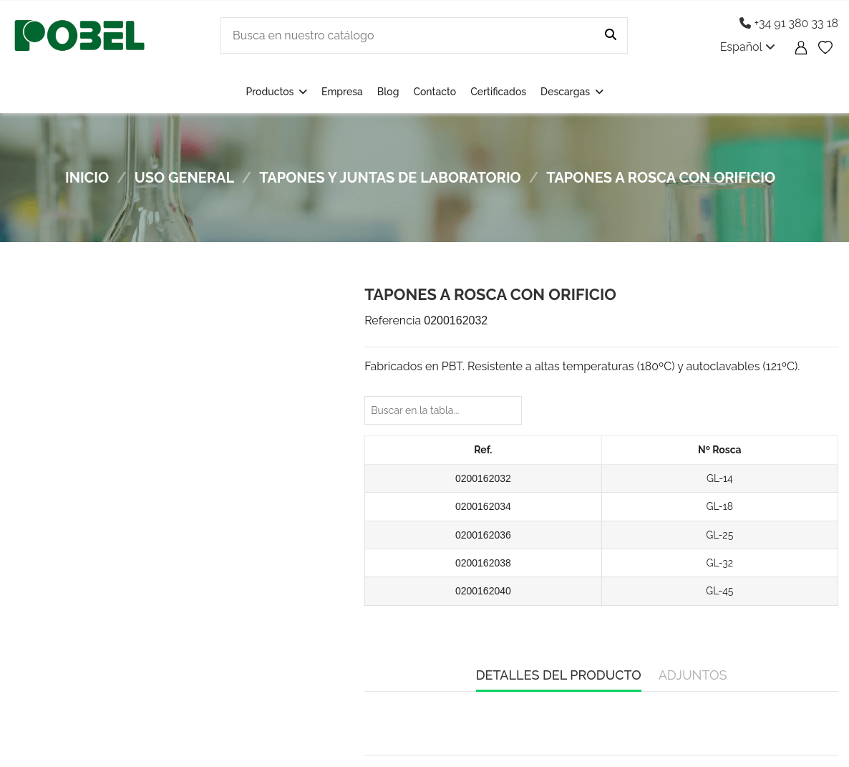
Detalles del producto (558, 674)
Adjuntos (693, 674)
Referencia (392, 320)
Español (747, 47)
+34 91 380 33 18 (788, 23)
